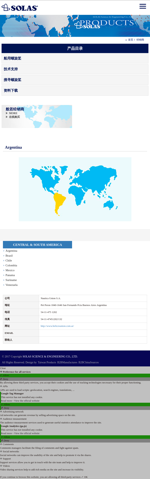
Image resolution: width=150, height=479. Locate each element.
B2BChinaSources (89, 362)
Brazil (9, 255)
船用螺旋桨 (12, 58)
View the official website (26, 400)
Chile (8, 260)
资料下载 (11, 90)
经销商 (140, 39)
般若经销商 (15, 109)
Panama (10, 275)
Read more (7, 400)
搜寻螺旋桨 (12, 80)
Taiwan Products (47, 362)
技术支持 (11, 69)
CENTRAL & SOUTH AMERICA (37, 245)
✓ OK (84, 476)
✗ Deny (4, 379)
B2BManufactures (67, 362)
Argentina (11, 250)
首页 (130, 39)
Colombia (11, 265)
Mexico (9, 270)
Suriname (11, 280)
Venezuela (11, 284)
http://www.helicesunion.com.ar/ (57, 325)
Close (3, 368)
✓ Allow (4, 375)
